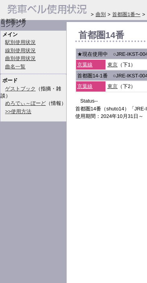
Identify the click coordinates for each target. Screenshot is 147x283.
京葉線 (85, 65)
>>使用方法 (18, 111)
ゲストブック (20, 89)
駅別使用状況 (20, 42)
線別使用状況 (20, 50)
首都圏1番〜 (126, 14)
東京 (112, 65)
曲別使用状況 (20, 58)
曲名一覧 (15, 67)
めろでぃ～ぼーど (25, 103)
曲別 (101, 14)
